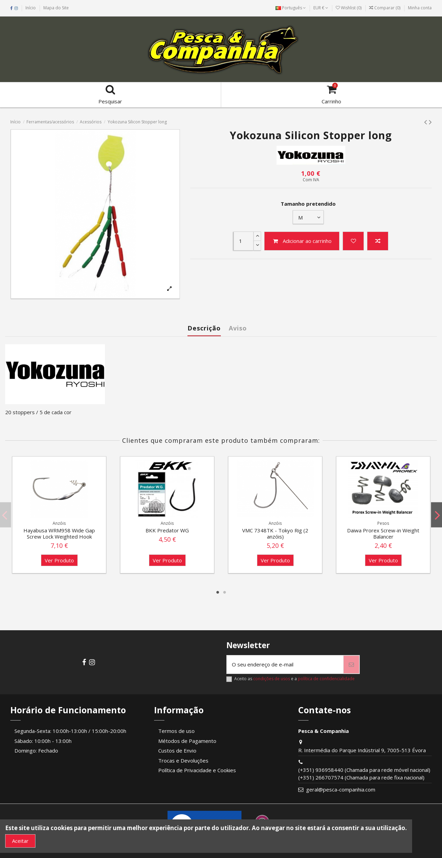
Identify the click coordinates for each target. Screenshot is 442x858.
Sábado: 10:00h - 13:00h (43, 740)
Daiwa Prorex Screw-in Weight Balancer (383, 533)
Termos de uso (176, 730)
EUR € (320, 8)
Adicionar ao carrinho (302, 240)
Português (291, 8)
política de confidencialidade (326, 679)
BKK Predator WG (167, 530)
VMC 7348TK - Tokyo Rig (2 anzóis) (275, 533)
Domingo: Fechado (36, 750)
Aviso (238, 328)
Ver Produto (59, 560)
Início (30, 8)
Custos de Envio (177, 750)
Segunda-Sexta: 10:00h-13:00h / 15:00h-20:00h (70, 730)
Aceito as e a (294, 678)
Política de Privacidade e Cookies (197, 770)
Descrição (204, 328)
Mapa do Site (56, 8)
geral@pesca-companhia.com (340, 789)
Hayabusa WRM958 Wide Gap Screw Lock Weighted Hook (59, 533)
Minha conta (420, 8)
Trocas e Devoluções (183, 760)
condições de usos (271, 679)
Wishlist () (349, 8)
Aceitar (20, 840)
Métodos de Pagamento (187, 740)
